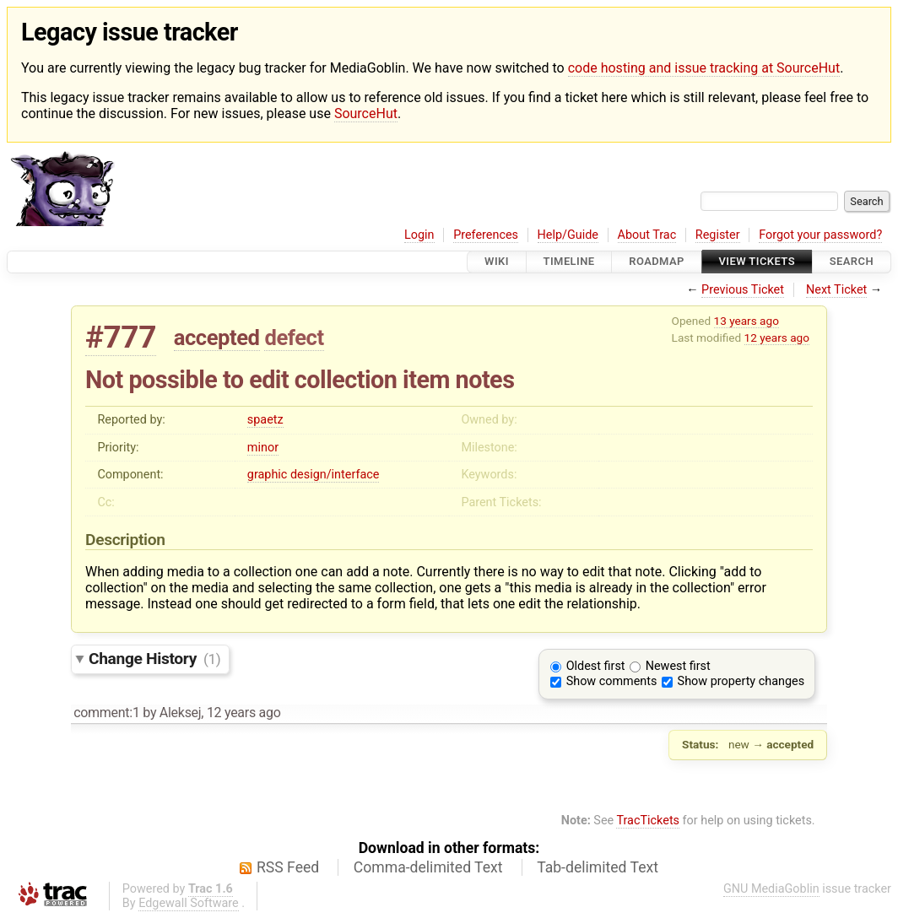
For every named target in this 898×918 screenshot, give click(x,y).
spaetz (265, 420)
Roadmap (656, 262)
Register (717, 235)
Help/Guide (568, 235)
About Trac (647, 235)
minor (263, 447)
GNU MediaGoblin (771, 889)
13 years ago (746, 320)
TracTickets (647, 820)
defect (293, 337)
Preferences (485, 235)
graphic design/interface (313, 474)
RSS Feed (288, 867)
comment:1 (106, 713)
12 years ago (776, 337)
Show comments (611, 681)
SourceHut (366, 113)
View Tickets (757, 262)
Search (852, 262)
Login (419, 235)
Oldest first (595, 666)
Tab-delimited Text (597, 867)
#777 (120, 337)
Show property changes (741, 681)
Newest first (678, 666)
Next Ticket (836, 290)
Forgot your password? (820, 235)
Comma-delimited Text (428, 867)
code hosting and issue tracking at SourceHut (704, 68)
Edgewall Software (188, 903)
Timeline (569, 262)
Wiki (496, 262)
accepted (217, 337)
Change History (154, 658)
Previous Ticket (742, 290)
